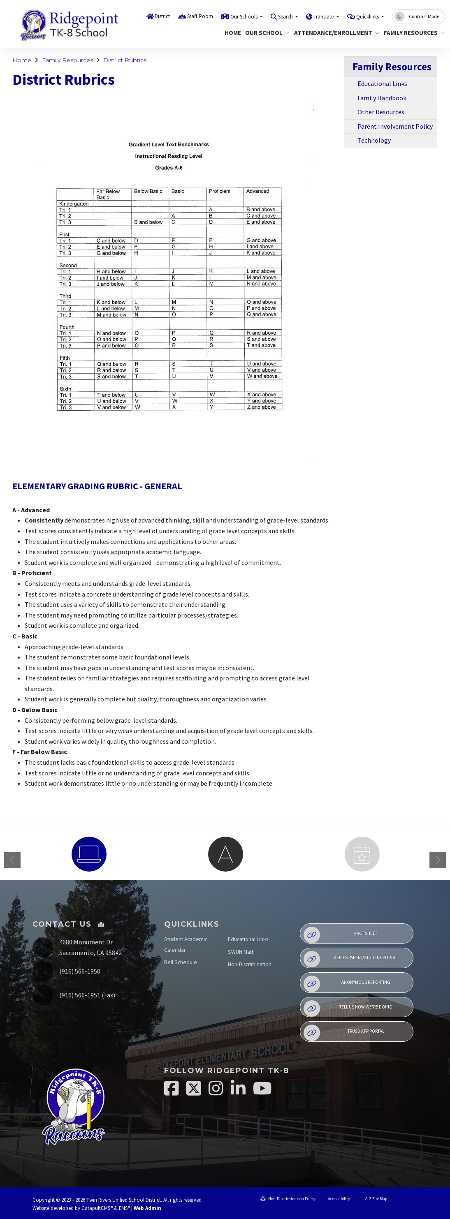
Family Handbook (381, 98)
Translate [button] (324, 16)
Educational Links (382, 83)
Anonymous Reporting (347, 984)
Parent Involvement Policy (395, 126)
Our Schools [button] (244, 16)
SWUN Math (241, 951)
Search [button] (286, 16)
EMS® (124, 1208)
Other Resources (380, 112)
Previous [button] (12, 860)
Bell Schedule (180, 962)
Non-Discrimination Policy (287, 1198)
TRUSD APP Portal (344, 1033)
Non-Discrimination (249, 964)
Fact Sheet (340, 935)
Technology (374, 140)
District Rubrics (124, 60)
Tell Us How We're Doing (348, 1008)
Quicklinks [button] (368, 16)
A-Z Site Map (372, 1198)
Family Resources (411, 33)
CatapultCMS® (97, 1208)
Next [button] (437, 860)
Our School (265, 33)
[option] (89, 854)
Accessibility (336, 1198)
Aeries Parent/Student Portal (350, 959)
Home (232, 33)
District (162, 16)
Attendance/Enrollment (332, 33)
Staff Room (200, 16)
